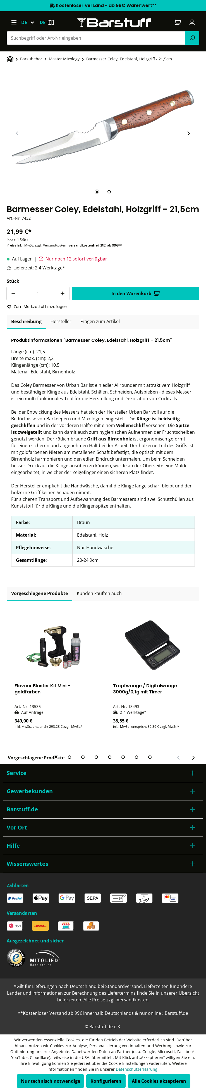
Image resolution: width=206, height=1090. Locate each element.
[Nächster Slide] (188, 133)
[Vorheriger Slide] (17, 133)
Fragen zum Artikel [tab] (100, 321)
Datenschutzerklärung (136, 1069)
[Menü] (14, 22)
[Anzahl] (38, 293)
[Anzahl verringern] (13, 293)
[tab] (97, 192)
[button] (103, 773)
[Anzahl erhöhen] (63, 293)
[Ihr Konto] (192, 22)
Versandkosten (54, 245)
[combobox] (96, 38)
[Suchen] (192, 38)
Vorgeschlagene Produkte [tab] (39, 593)
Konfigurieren (105, 1081)
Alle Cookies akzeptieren (159, 1081)
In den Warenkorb (135, 293)
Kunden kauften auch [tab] (99, 593)
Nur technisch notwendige (50, 1081)
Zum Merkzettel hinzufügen (37, 306)
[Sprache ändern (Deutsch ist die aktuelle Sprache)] (30, 22)
